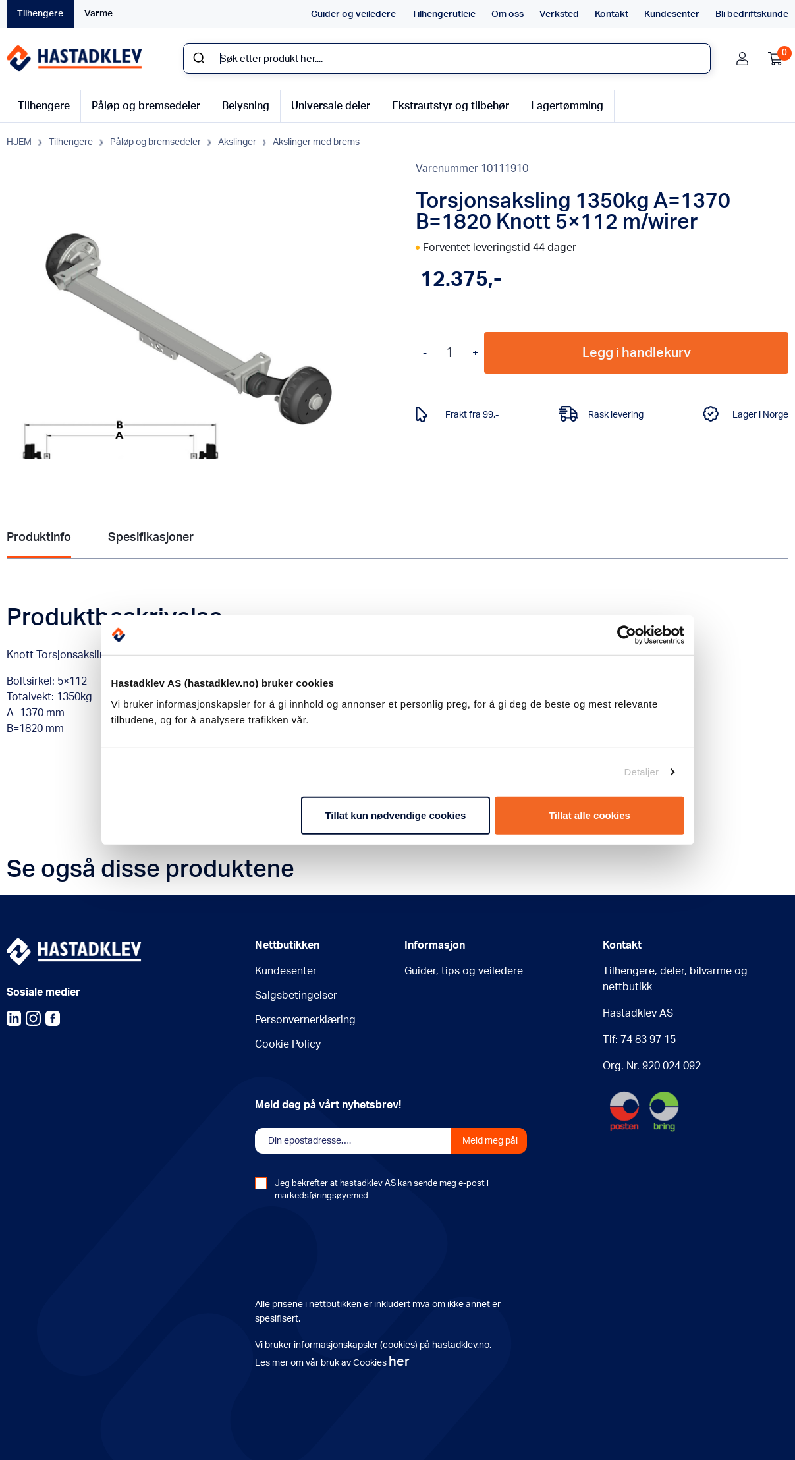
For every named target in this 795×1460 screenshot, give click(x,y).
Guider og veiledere (353, 14)
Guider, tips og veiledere (463, 971)
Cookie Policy (288, 1044)
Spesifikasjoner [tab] (151, 538)
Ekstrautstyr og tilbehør (450, 106)
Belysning (245, 106)
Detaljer (641, 771)
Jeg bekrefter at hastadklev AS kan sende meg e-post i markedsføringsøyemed (382, 1189)
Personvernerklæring (305, 1020)
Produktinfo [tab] (39, 538)
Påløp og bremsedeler (146, 106)
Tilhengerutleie (444, 14)
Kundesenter (671, 14)
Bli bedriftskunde (751, 14)
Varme (98, 13)
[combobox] (447, 58)
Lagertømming (567, 106)
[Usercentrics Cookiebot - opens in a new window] (626, 635)
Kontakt (611, 14)
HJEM (19, 142)
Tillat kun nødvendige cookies (395, 814)
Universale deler (330, 106)
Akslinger (237, 142)
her (399, 1361)
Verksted (559, 14)
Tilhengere (40, 13)
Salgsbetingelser (296, 995)
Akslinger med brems (316, 142)
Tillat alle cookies (589, 814)
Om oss (507, 14)
